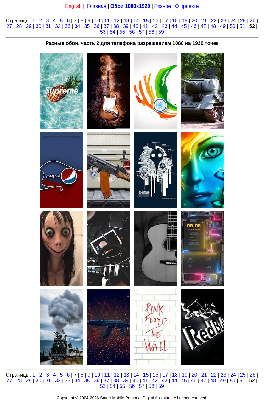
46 (194, 26)
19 (185, 20)
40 (135, 26)
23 (223, 20)
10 (97, 20)
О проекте (187, 6)
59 (161, 32)
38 (116, 26)
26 (253, 20)
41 (145, 26)
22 (213, 20)
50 (232, 26)
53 (103, 32)
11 (107, 20)
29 (28, 26)
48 (213, 26)
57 (141, 32)
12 (117, 20)
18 (175, 20)
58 (151, 32)
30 (38, 26)
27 (9, 26)
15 (146, 20)
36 (96, 26)
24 (233, 20)
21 (204, 20)
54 (112, 32)
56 (132, 32)
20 (194, 20)
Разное (162, 6)
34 (77, 26)
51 (242, 26)
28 (19, 26)
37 (106, 26)
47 (203, 26)
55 (122, 32)
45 (184, 26)
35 (87, 26)
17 (165, 20)
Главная (96, 6)
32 (58, 26)
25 (243, 20)
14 (136, 20)
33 (67, 26)
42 (155, 26)
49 (223, 26)
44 (174, 26)
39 (126, 26)
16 (155, 20)
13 (126, 20)
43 (164, 26)
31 (48, 26)
